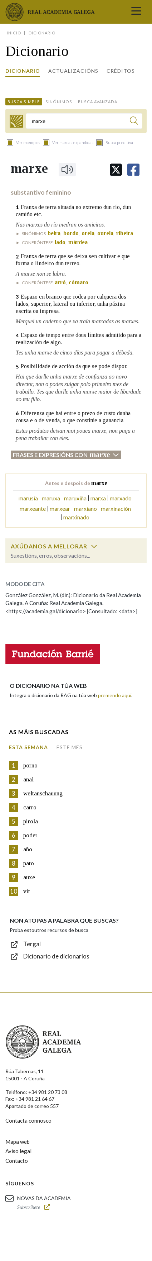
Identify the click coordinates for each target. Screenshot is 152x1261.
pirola (30, 821)
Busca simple (24, 101)
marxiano (85, 508)
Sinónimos (58, 101)
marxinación (116, 508)
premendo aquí (114, 695)
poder (30, 835)
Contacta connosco (28, 1120)
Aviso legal (18, 1151)
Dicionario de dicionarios (56, 956)
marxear (60, 508)
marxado (121, 498)
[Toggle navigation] (136, 12)
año (27, 849)
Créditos (121, 71)
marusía (28, 498)
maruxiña (75, 498)
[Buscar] (134, 121)
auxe (29, 877)
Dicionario (22, 71)
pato (28, 863)
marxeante (33, 508)
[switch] (94, 546)
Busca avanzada (97, 101)
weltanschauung (43, 793)
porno (30, 765)
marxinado (76, 517)
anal (28, 779)
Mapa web (17, 1141)
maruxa (51, 498)
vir (26, 891)
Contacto (16, 1160)
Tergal (32, 944)
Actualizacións (73, 71)
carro (29, 807)
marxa (98, 498)
